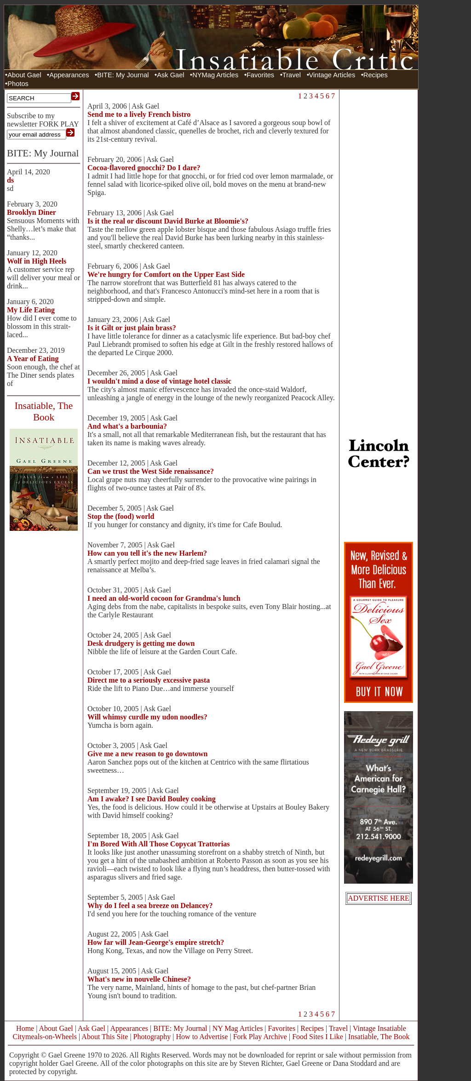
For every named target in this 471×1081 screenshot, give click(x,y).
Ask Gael (170, 75)
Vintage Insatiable (379, 1028)
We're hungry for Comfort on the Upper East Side (166, 274)
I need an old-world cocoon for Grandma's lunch (164, 598)
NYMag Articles (215, 75)
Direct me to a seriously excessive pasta (148, 680)
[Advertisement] (378, 230)
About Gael (24, 75)
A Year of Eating (32, 358)
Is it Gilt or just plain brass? (131, 328)
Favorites (260, 75)
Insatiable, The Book (378, 1037)
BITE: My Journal (123, 75)
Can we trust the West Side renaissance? (150, 471)
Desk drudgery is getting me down (141, 643)
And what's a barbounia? (127, 426)
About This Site (104, 1037)
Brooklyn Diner (31, 212)
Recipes (375, 75)
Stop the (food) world (120, 516)
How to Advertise (202, 1037)
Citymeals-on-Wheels (44, 1037)
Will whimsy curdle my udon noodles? (147, 717)
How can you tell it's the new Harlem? (147, 553)
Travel (291, 75)
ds (10, 180)
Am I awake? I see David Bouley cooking (151, 799)
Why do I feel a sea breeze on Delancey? (150, 905)
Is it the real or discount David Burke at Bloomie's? (167, 221)
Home (25, 1028)
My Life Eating (31, 310)
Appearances (69, 75)
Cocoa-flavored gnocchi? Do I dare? (144, 168)
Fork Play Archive (260, 1037)
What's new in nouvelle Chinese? (139, 979)
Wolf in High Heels (36, 261)
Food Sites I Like (317, 1037)
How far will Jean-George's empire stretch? (155, 942)
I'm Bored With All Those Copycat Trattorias (158, 844)
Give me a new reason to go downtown (147, 754)
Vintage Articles (332, 75)
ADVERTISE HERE (378, 898)
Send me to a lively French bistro (138, 114)
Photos (18, 83)
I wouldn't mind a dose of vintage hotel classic (159, 381)
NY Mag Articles (238, 1028)
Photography (152, 1037)
